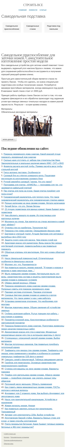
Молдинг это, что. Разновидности (21, 264)
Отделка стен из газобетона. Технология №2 (26, 228)
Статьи (43, 10)
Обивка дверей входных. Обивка (20, 283)
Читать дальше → (9, 139)
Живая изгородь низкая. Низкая (20, 406)
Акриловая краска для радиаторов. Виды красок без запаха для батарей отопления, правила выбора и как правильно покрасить (31, 246)
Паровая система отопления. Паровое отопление (28, 292)
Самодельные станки (32, 27)
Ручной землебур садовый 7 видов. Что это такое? (28, 182)
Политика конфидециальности (13, 440)
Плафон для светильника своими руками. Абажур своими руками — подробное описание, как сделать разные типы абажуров (30, 378)
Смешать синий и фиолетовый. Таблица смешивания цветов (34, 360)
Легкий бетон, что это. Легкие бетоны (22, 206)
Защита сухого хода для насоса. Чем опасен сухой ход (31, 240)
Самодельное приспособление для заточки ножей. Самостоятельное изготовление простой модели (28, 58)
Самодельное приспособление (11, 27)
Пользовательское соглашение (20, 437)
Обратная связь (8, 443)
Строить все (33, 5)
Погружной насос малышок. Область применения (28, 384)
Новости (33, 10)
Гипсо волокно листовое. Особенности (22, 172)
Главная (22, 10)
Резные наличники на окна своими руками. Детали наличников (35, 203)
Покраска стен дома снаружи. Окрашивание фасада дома (32, 231)
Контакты (6, 437)
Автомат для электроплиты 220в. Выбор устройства (29, 415)
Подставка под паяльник (53, 27)
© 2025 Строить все (10, 434)
